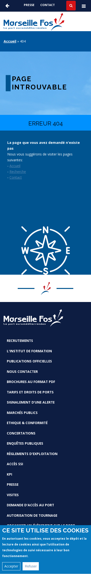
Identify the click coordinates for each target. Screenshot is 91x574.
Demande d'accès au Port (30, 505)
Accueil (10, 41)
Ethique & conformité (27, 422)
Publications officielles (29, 361)
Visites (13, 495)
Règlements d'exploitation (32, 453)
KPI (9, 474)
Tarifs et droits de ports (30, 392)
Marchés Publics (22, 412)
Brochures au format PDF (31, 381)
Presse (29, 5)
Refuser (31, 569)
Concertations (21, 433)
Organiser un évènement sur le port (41, 525)
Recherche (17, 171)
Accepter (11, 569)
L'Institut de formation (29, 351)
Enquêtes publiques (25, 443)
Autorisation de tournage (32, 515)
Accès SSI (15, 464)
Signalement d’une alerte (31, 402)
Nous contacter (22, 371)
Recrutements (20, 340)
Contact (47, 5)
